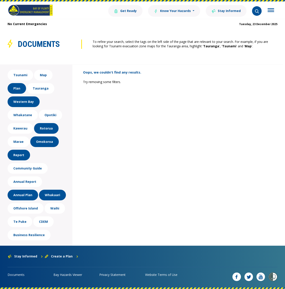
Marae (18, 142)
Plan (16, 88)
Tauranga (41, 88)
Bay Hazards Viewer (67, 275)
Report (18, 155)
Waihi (54, 208)
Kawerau (20, 128)
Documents (16, 275)
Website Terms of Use (161, 275)
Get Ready (125, 10)
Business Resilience (29, 235)
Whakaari (52, 195)
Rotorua (46, 128)
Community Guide (27, 168)
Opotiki (50, 115)
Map (43, 75)
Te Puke (19, 221)
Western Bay (23, 102)
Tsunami (20, 75)
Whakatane (22, 115)
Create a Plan (61, 256)
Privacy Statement (112, 275)
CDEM (43, 221)
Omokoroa (44, 142)
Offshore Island (25, 208)
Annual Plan (22, 195)
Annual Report (24, 181)
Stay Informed (226, 10)
